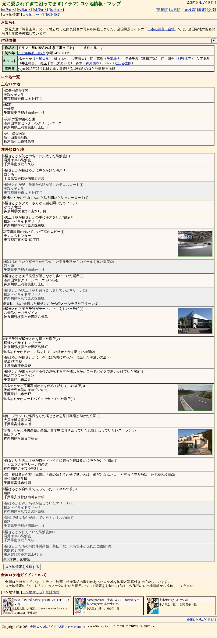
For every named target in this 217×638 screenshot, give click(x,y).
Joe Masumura (75, 626)
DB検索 (189, 10)
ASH (61, 626)
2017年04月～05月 (31, 53)
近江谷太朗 (123, 63)
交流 (211, 10)
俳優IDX (40, 10)
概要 (201, 10)
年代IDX (8, 10)
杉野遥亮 (184, 59)
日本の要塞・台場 (161, 29)
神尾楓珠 (92, 63)
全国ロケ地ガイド (43, 626)
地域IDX (56, 10)
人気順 (175, 10)
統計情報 (52, 15)
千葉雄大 (113, 59)
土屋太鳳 (42, 59)
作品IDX (24, 10)
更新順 (162, 10)
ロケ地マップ (32, 15)
